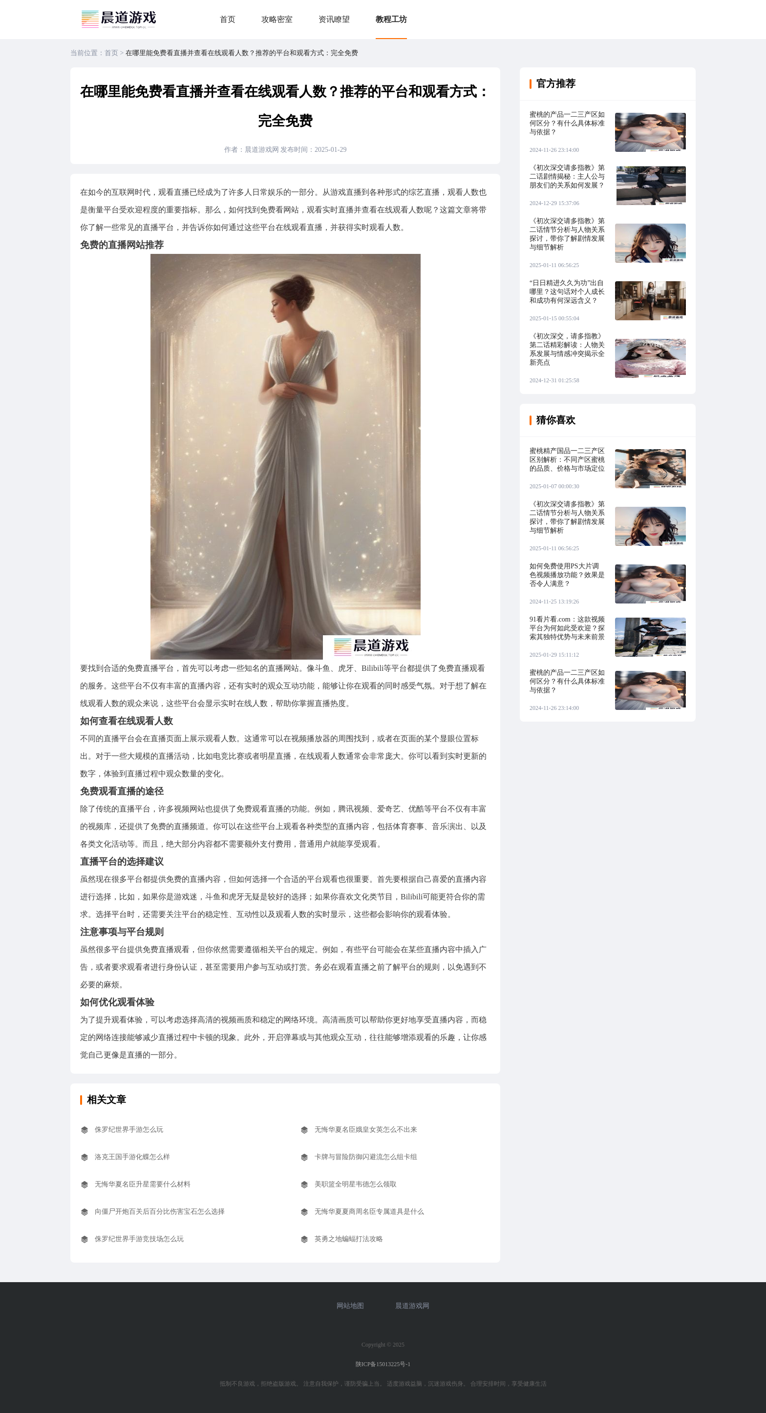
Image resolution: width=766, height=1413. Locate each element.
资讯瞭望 (334, 19)
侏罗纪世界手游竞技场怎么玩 (139, 1239)
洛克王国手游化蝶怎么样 (132, 1157)
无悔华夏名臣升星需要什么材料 (143, 1184)
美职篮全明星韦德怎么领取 (356, 1184)
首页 (227, 19)
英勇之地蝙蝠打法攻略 (349, 1239)
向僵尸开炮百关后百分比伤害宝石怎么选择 (160, 1211)
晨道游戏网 (412, 1305)
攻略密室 (277, 19)
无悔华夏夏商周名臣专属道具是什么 (369, 1211)
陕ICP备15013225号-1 (383, 1364)
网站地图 (350, 1305)
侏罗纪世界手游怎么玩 (129, 1129)
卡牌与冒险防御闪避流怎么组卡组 (366, 1157)
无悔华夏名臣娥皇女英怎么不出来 (366, 1129)
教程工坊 (391, 19)
